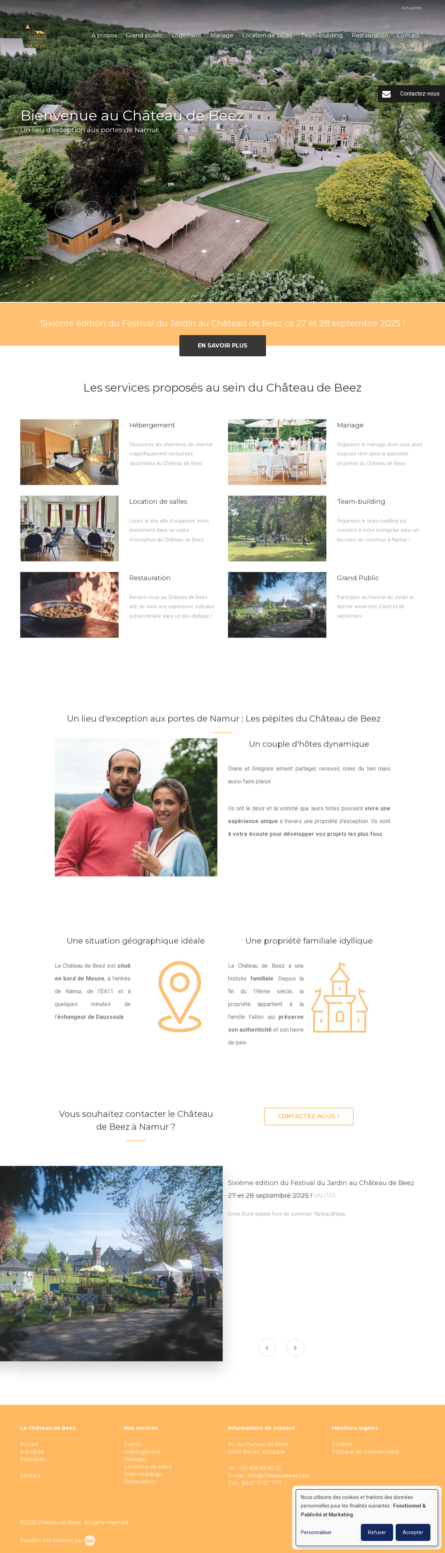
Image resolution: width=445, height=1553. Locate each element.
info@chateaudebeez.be (279, 1475)
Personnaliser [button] (316, 1532)
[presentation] (268, 1351)
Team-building (322, 35)
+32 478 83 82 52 (260, 1468)
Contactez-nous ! (309, 1120)
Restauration (370, 35)
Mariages (135, 1459)
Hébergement (142, 1452)
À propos (104, 35)
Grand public (144, 35)
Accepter (413, 1532)
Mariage (222, 35)
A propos (32, 1452)
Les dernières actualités (297, 1199)
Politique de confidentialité (365, 1452)
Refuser (377, 1532)
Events (132, 1444)
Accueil (29, 1444)
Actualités (411, 7)
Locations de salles (147, 1466)
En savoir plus (223, 349)
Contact (408, 35)
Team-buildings (143, 1474)
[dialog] (367, 1517)
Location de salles (267, 35)
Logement (187, 35)
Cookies (342, 1444)
